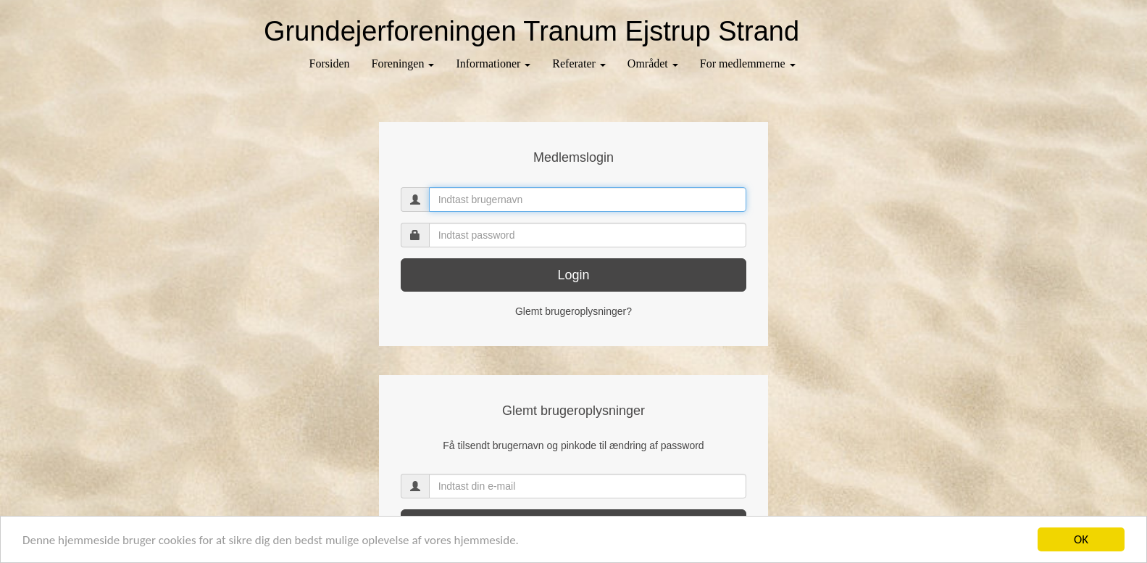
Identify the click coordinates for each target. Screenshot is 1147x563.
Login (573, 275)
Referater (579, 63)
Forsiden (329, 63)
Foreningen (403, 63)
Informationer (493, 63)
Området (652, 63)
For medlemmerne (748, 63)
